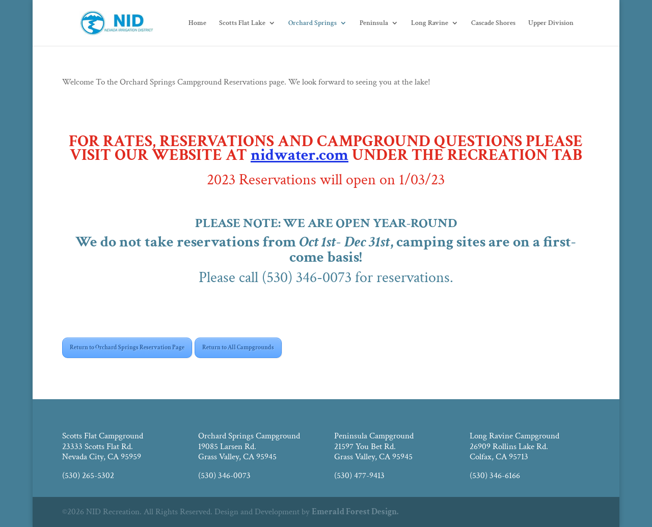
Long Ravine (429, 23)
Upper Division (551, 23)
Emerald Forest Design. (355, 511)
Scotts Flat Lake (242, 23)
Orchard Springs (312, 23)
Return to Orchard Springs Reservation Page (127, 347)
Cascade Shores (493, 23)
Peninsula (374, 23)
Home (197, 23)
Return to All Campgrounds (238, 347)
